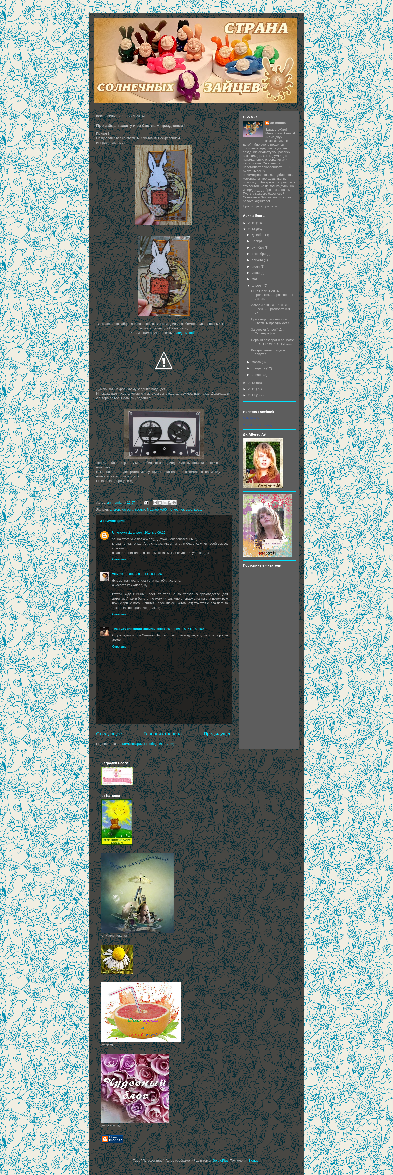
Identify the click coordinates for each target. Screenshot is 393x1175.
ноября (258, 241)
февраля (259, 368)
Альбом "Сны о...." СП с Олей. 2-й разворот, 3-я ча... (270, 309)
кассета (127, 509)
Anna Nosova (251, 417)
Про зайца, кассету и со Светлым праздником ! (270, 321)
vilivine (117, 574)
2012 (252, 389)
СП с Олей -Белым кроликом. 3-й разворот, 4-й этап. (272, 295)
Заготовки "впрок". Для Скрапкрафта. (268, 331)
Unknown (119, 532)
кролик (140, 509)
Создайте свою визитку (258, 425)
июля (256, 266)
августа (258, 260)
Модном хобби (186, 333)
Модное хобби (158, 509)
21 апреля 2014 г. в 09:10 (147, 532)
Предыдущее (218, 733)
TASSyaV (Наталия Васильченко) (138, 629)
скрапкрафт (195, 509)
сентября (259, 254)
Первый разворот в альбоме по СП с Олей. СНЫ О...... (272, 342)
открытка (177, 509)
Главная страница (163, 733)
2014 (252, 229)
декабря (258, 235)
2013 (252, 383)
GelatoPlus (220, 1160)
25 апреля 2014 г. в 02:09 (185, 629)
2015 (252, 223)
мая (255, 279)
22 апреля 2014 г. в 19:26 (143, 574)
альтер (115, 509)
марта (257, 362)
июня (256, 273)
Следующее (109, 733)
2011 (252, 395)
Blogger (253, 1160)
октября (258, 247)
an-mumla (278, 123)
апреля (258, 285)
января (257, 375)
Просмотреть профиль (260, 206)
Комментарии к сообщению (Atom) (148, 744)
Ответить (119, 559)
